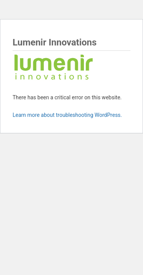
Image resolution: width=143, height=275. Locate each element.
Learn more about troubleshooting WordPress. (67, 115)
